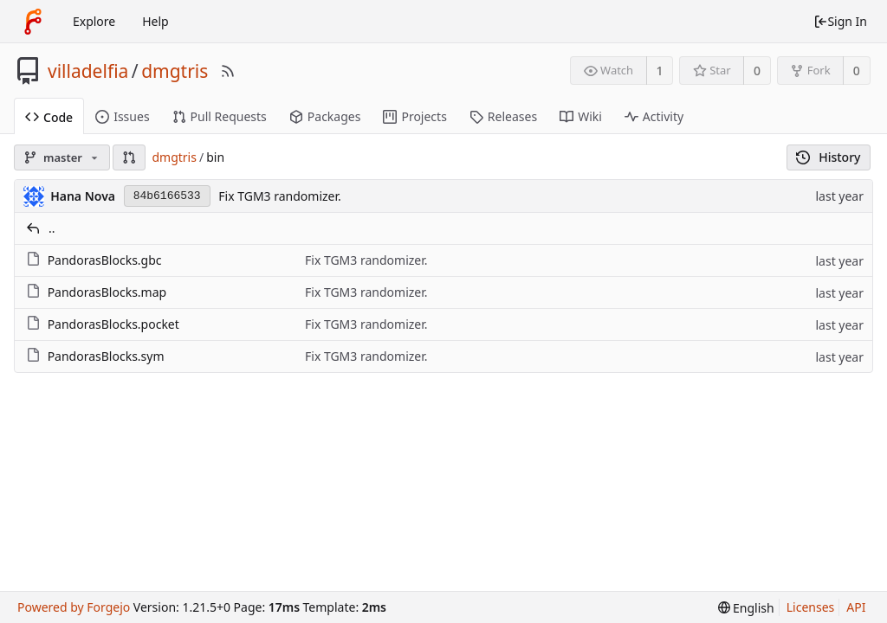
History (828, 157)
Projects (414, 116)
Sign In (840, 21)
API (855, 607)
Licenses (811, 607)
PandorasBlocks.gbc (105, 260)
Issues (122, 116)
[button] (129, 157)
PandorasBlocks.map (107, 292)
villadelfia (88, 71)
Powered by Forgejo (73, 607)
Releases (503, 116)
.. (52, 228)
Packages (325, 116)
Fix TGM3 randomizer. (279, 196)
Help (155, 21)
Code (49, 117)
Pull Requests (219, 116)
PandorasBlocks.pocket (113, 324)
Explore (94, 21)
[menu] (746, 608)
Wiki (581, 116)
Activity (654, 116)
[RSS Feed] (228, 71)
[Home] (33, 21)
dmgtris (174, 71)
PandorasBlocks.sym (106, 356)
